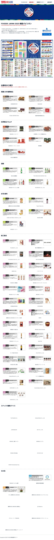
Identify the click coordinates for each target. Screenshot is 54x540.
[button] (34, 2)
